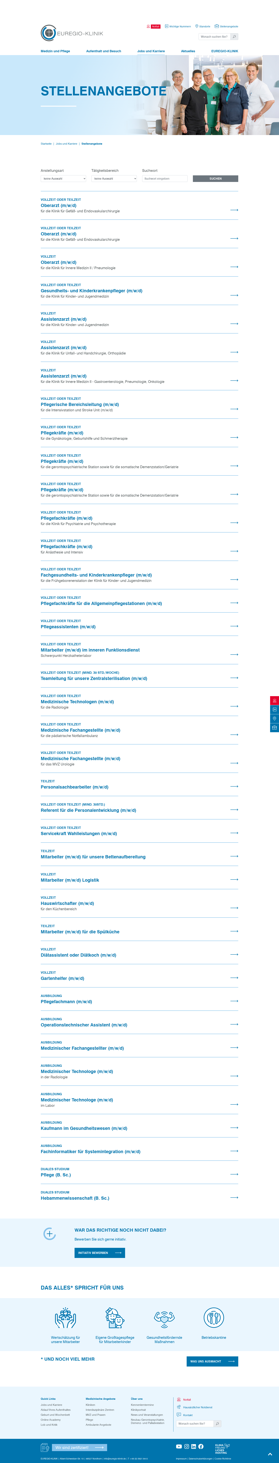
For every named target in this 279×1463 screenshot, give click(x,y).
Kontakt (184, 1395)
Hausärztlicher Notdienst (194, 1387)
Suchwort (149, 151)
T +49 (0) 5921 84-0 (138, 1439)
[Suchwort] (215, 17)
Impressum (181, 1439)
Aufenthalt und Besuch (103, 32)
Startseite (46, 124)
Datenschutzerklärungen (200, 1439)
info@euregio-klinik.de (115, 1439)
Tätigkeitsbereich (105, 151)
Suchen (216, 159)
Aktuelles (188, 32)
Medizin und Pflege (55, 32)
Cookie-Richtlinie (223, 1439)
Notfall (183, 1380)
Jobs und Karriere (151, 32)
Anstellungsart (52, 151)
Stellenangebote (91, 124)
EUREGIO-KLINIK (224, 32)
